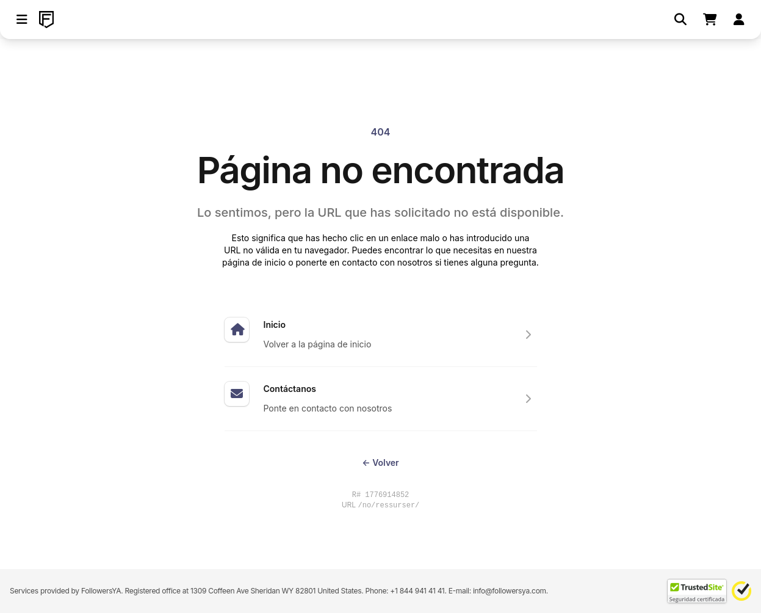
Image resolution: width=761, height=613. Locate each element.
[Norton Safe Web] (741, 591)
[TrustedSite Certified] (697, 591)
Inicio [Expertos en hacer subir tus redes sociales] (275, 324)
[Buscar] (680, 19)
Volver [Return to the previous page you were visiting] (380, 462)
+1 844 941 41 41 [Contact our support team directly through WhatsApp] (417, 590)
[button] (22, 19)
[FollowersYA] (46, 19)
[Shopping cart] (710, 19)
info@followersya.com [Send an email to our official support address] (509, 590)
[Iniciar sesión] (739, 19)
